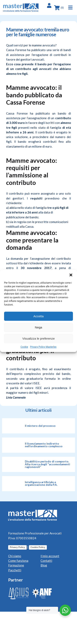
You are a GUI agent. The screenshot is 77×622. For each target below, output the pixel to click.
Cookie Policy (38, 547)
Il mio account (50, 556)
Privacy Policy (17, 547)
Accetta (38, 316)
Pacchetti (14, 570)
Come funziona (18, 560)
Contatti (46, 560)
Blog (44, 565)
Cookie (24, 346)
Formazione (16, 565)
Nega (38, 327)
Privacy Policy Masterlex (43, 346)
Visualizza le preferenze (38, 338)
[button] (71, 275)
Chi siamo (14, 556)
